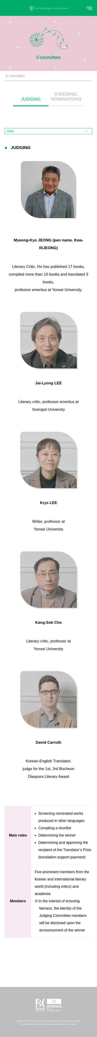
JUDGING (31, 99)
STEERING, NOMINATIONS (66, 96)
